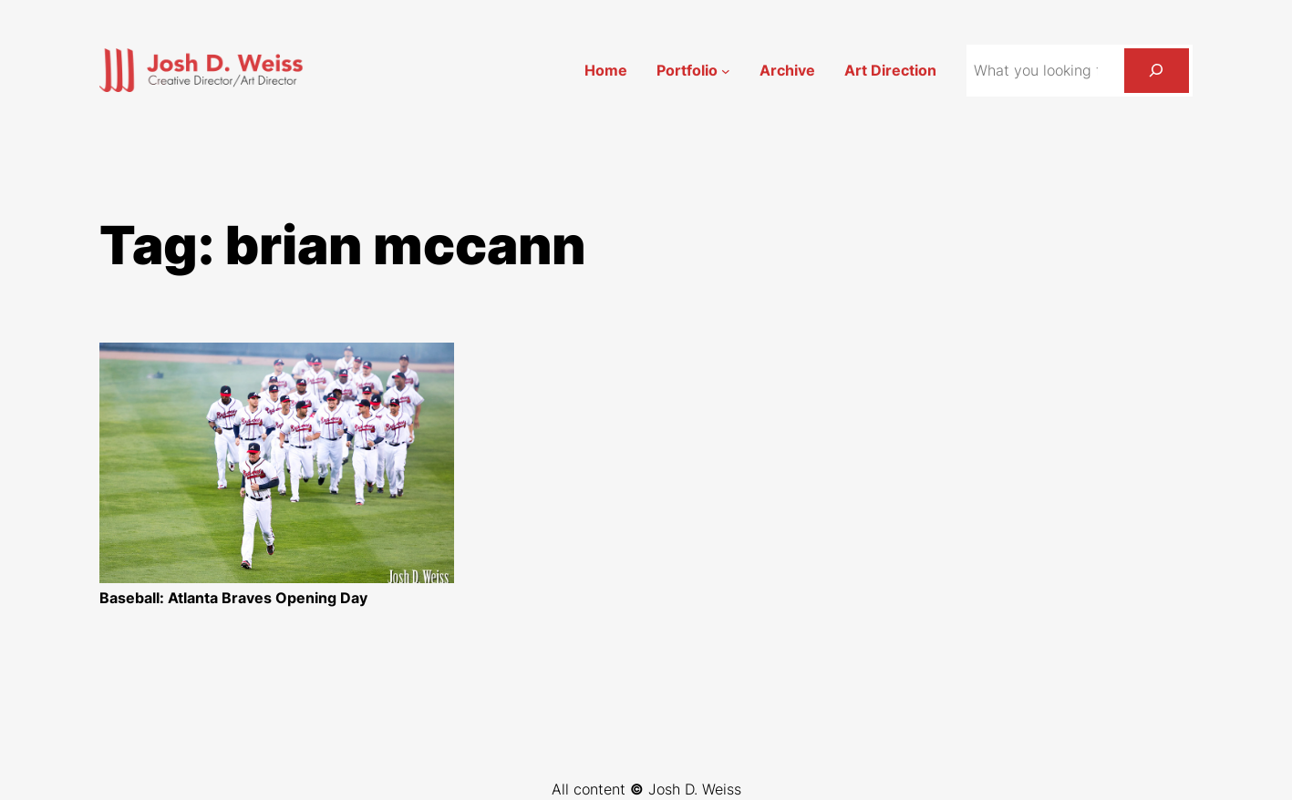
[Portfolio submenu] (725, 70)
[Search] (1156, 70)
